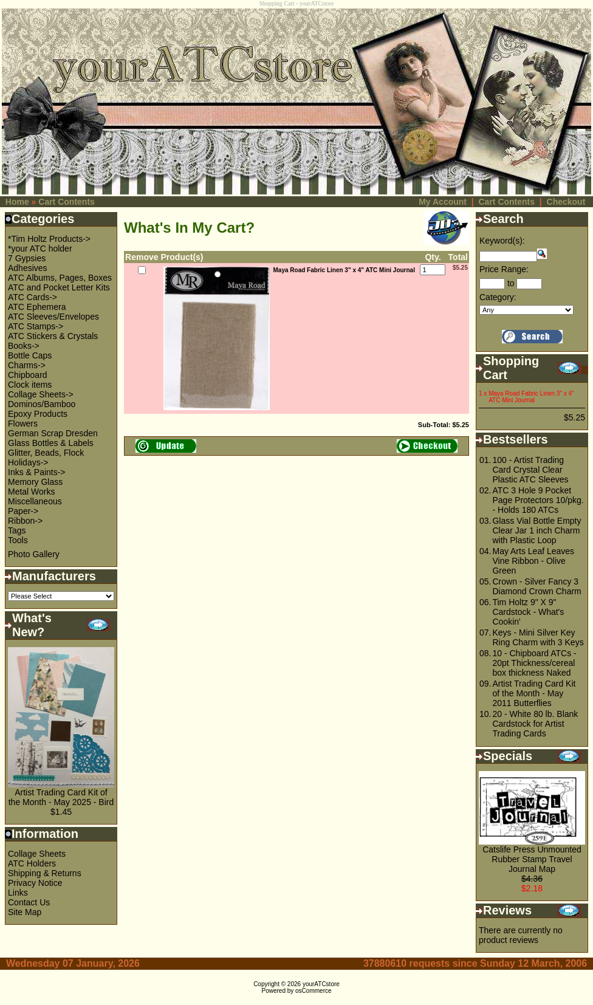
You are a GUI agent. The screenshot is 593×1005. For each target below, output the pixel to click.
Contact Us (29, 902)
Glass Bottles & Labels (51, 443)
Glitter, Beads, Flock (46, 453)
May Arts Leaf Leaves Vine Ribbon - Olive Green (533, 560)
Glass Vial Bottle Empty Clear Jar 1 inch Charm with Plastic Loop (536, 530)
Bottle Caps (30, 355)
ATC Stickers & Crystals (53, 336)
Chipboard (27, 375)
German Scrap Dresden (53, 433)
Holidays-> (28, 462)
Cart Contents (66, 202)
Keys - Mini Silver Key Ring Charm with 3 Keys (537, 637)
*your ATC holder (40, 248)
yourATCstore (321, 984)
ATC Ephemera (37, 307)
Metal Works (31, 491)
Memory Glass (35, 482)
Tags (17, 530)
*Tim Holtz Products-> (49, 239)
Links (18, 892)
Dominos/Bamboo (41, 404)
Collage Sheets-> (41, 394)
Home (17, 202)
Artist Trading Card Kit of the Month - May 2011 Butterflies (533, 693)
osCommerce (313, 990)
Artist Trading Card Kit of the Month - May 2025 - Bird (61, 797)
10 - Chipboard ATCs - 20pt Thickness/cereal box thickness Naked (534, 662)
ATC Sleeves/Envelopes (53, 316)
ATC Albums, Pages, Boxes (60, 278)
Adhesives (27, 268)
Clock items (30, 384)
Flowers (23, 423)
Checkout (566, 202)
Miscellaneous (35, 501)
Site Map (24, 912)
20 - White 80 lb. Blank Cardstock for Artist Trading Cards (535, 723)
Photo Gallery (34, 554)
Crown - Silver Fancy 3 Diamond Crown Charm (536, 586)
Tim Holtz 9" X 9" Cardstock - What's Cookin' (528, 611)
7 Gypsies (27, 258)
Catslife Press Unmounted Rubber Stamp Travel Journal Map (531, 859)
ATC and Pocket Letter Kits (59, 287)
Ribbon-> (25, 521)
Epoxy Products (37, 414)
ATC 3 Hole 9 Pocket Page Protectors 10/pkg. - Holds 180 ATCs (537, 500)
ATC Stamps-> (35, 326)
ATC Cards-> (32, 297)
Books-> (23, 346)
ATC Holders (32, 863)
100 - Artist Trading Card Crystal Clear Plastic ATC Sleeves (530, 469)
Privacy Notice (35, 883)
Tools (18, 540)
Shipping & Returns (44, 873)
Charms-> (27, 365)
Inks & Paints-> (37, 472)
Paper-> (23, 511)
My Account (443, 202)
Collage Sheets (37, 854)
